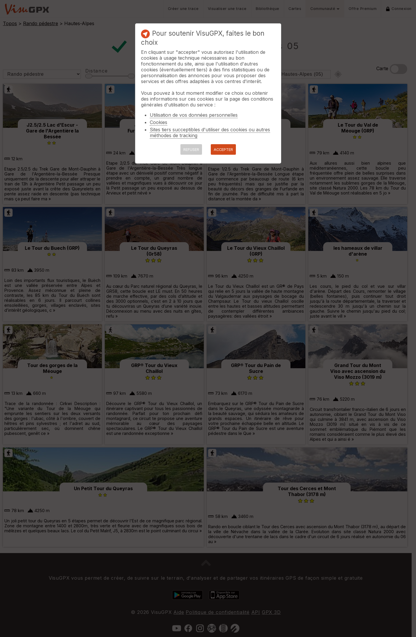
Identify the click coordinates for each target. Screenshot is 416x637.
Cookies (158, 122)
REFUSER (191, 149)
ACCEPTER (223, 149)
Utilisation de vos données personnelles (194, 115)
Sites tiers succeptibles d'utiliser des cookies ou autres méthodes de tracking (210, 132)
